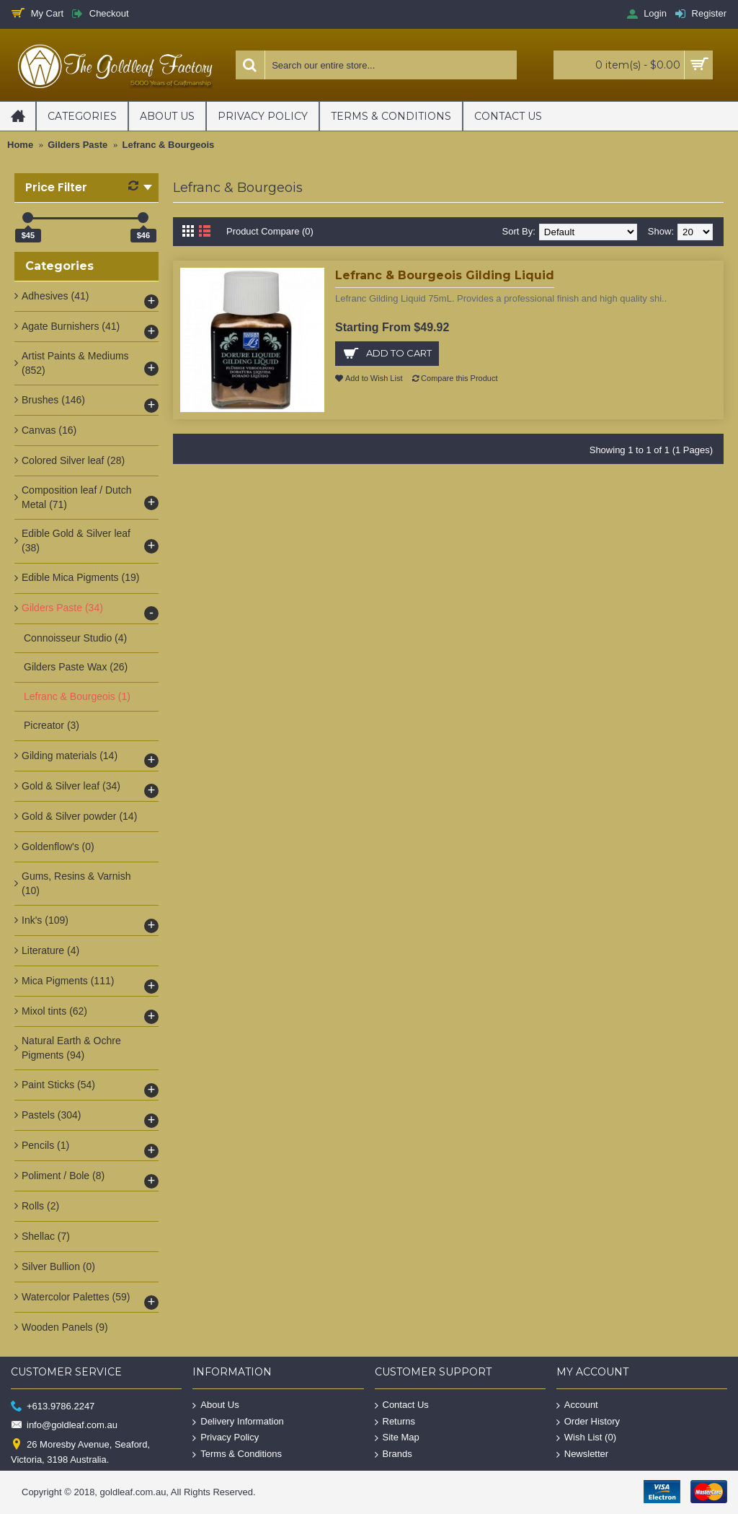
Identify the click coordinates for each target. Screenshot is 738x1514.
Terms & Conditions (237, 1454)
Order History (588, 1421)
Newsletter (582, 1454)
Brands (393, 1454)
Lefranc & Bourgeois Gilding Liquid (444, 275)
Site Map (397, 1438)
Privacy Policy (225, 1438)
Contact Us (402, 1405)
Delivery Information (238, 1421)
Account (577, 1405)
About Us (215, 1405)
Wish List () (586, 1438)
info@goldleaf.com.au (64, 1425)
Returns (395, 1421)
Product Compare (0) (270, 231)
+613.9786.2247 (52, 1407)
